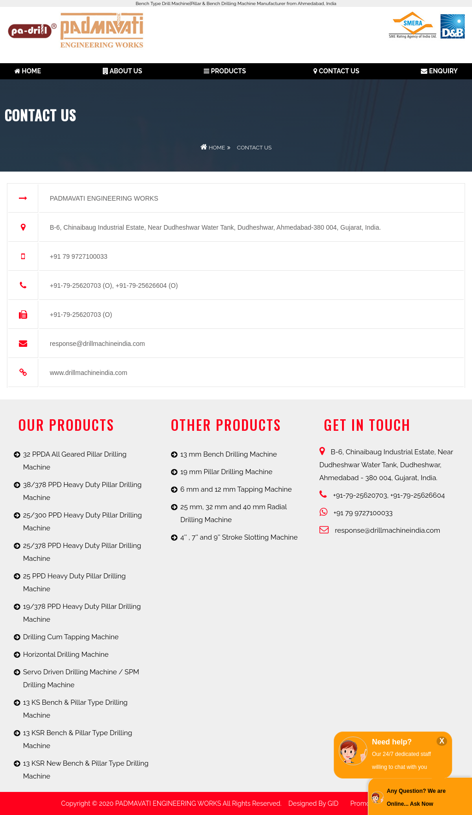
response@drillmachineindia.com (379, 530)
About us (122, 71)
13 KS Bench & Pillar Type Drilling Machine (75, 709)
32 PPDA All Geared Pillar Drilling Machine (74, 460)
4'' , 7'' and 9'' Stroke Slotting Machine (239, 537)
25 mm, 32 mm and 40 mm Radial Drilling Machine (233, 513)
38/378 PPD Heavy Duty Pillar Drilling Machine (82, 491)
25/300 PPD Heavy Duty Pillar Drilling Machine (82, 521)
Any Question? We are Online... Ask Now (416, 797)
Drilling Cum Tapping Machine (70, 637)
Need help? (392, 742)
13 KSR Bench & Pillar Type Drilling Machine (77, 739)
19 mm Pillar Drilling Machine (226, 472)
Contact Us (336, 71)
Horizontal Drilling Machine (65, 654)
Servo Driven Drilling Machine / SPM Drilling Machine (81, 678)
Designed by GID (313, 803)
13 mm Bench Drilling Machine (228, 454)
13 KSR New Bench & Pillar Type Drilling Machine (85, 769)
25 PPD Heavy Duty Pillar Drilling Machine (74, 582)
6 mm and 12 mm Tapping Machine (236, 489)
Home (27, 71)
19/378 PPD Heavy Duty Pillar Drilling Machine (82, 613)
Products (225, 71)
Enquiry (439, 71)
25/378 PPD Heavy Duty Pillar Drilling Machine (82, 552)
